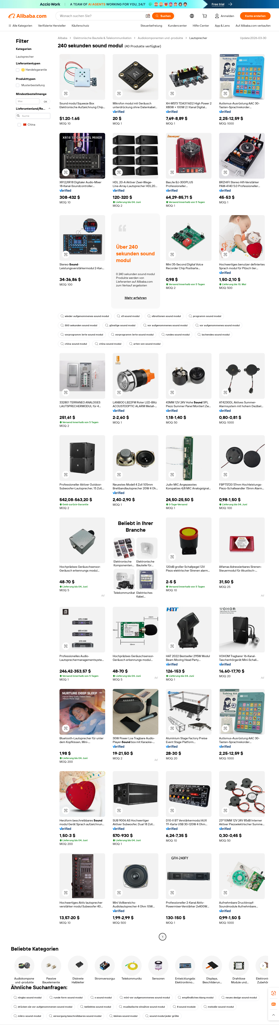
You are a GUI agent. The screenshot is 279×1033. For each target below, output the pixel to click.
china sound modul (74, 344)
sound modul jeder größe (162, 1016)
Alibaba (62, 38)
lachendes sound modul (214, 334)
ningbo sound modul (27, 997)
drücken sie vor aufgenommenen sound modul (43, 1006)
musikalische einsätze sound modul (142, 1006)
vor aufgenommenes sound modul (165, 325)
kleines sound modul (123, 1016)
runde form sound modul (66, 997)
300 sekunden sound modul (79, 325)
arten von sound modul (144, 344)
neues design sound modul (239, 997)
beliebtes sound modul (95, 1006)
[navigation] (32, 488)
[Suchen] (163, 16)
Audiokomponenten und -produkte (160, 38)
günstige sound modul (120, 325)
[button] (147, 15)
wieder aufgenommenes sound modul (85, 316)
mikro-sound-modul (27, 1016)
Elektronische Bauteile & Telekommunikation (103, 38)
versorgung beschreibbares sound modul (75, 1016)
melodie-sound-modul (219, 1006)
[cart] (205, 16)
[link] (273, 993)
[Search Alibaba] (101, 16)
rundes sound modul (175, 334)
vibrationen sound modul (164, 316)
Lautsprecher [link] (198, 38)
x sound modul (101, 997)
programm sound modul (205, 316)
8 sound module (184, 1006)
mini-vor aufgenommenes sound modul (145, 997)
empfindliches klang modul (195, 997)
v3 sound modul (128, 316)
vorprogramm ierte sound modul (82, 334)
